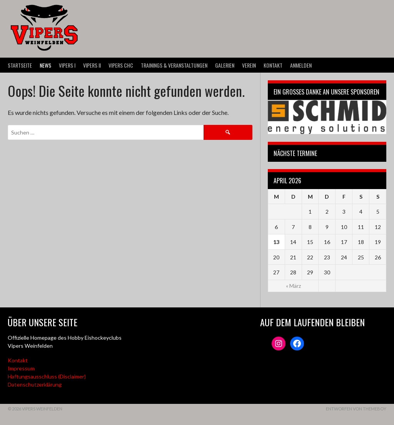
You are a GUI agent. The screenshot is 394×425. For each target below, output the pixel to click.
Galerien (224, 65)
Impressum (21, 368)
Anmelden (301, 65)
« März (293, 285)
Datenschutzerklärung (35, 384)
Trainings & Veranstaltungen (174, 65)
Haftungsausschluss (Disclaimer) (47, 376)
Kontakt (273, 65)
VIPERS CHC (121, 65)
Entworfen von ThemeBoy (356, 408)
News (45, 65)
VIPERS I (67, 65)
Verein (249, 65)
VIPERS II (92, 65)
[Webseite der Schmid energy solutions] (327, 117)
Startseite (20, 65)
